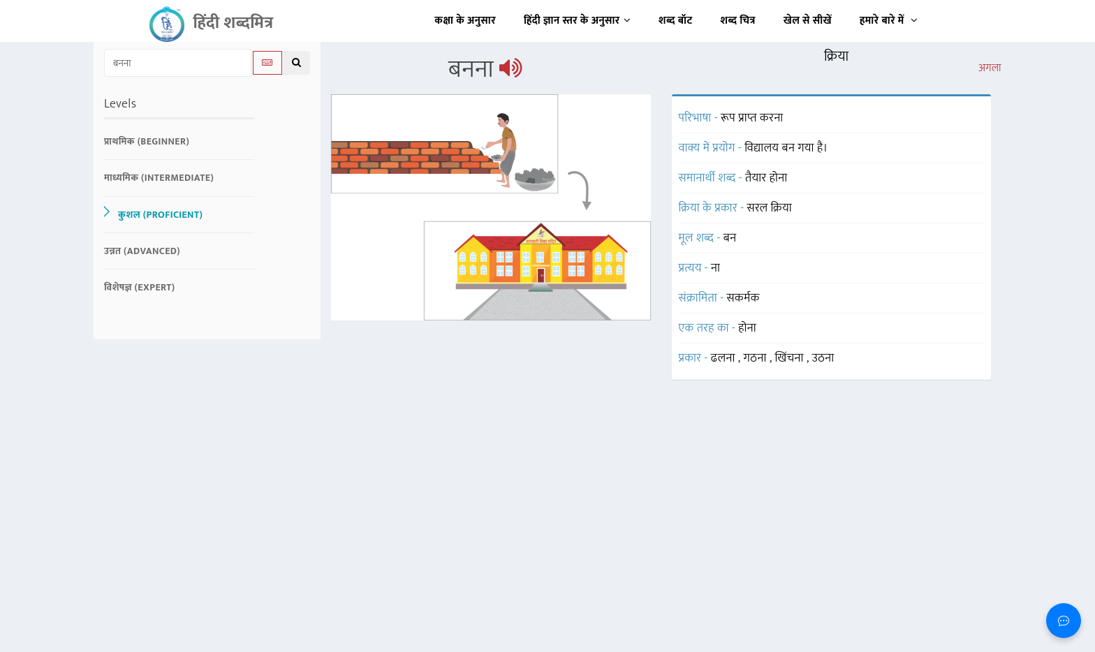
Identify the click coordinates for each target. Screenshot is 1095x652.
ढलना (724, 358)
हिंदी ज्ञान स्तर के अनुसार (577, 20)
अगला (989, 68)
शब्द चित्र (738, 20)
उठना (823, 358)
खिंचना (791, 358)
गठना (757, 358)
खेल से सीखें (808, 20)
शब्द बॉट (676, 20)
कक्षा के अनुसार (465, 20)
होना (747, 328)
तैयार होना (766, 178)
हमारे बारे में (889, 20)
